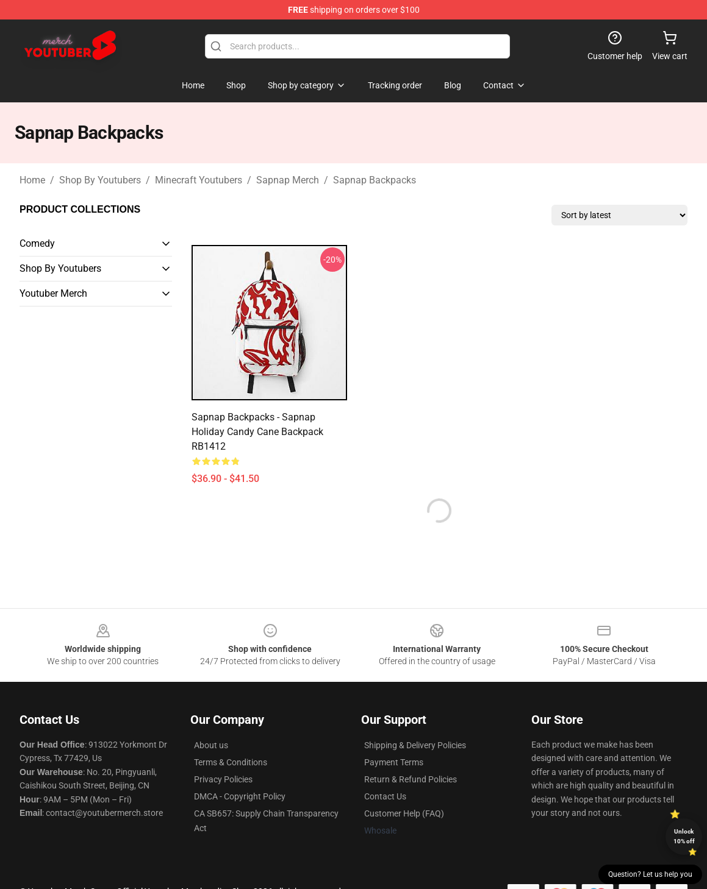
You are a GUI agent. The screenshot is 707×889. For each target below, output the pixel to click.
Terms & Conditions (230, 762)
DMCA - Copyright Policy (239, 796)
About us (211, 745)
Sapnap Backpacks (374, 180)
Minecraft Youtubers (198, 180)
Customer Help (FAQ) (404, 813)
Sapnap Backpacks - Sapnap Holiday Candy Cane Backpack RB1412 (257, 431)
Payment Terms (393, 762)
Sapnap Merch (287, 180)
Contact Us (385, 796)
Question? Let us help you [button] (650, 874)
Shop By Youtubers (100, 180)
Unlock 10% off (684, 836)
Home (32, 180)
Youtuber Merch (53, 293)
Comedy (37, 243)
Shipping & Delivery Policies (415, 745)
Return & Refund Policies (410, 779)
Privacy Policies (223, 779)
